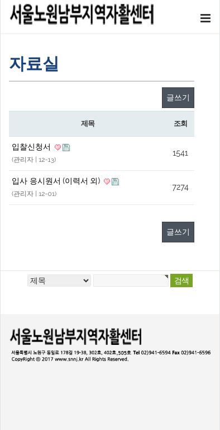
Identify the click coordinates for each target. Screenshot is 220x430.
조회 (180, 123)
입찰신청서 (32, 146)
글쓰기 (178, 97)
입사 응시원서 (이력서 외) (57, 180)
